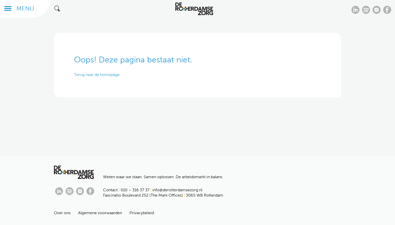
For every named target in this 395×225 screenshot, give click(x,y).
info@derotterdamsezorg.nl (177, 190)
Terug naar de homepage (97, 74)
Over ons (62, 213)
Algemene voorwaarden (100, 213)
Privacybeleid (141, 213)
